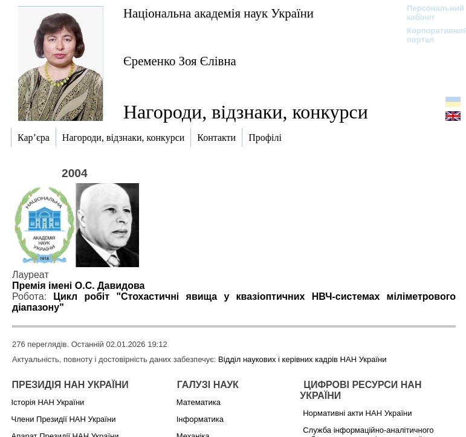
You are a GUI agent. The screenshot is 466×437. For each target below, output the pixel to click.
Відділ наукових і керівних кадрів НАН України (302, 359)
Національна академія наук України (218, 13)
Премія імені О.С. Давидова (78, 285)
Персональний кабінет (429, 13)
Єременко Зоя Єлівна (179, 61)
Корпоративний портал (429, 35)
